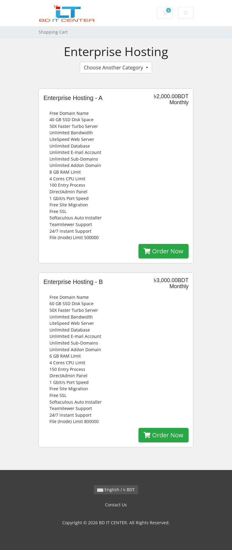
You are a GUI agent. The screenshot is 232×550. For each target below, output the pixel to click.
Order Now (163, 251)
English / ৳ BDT (116, 489)
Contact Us (116, 505)
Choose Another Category (114, 67)
